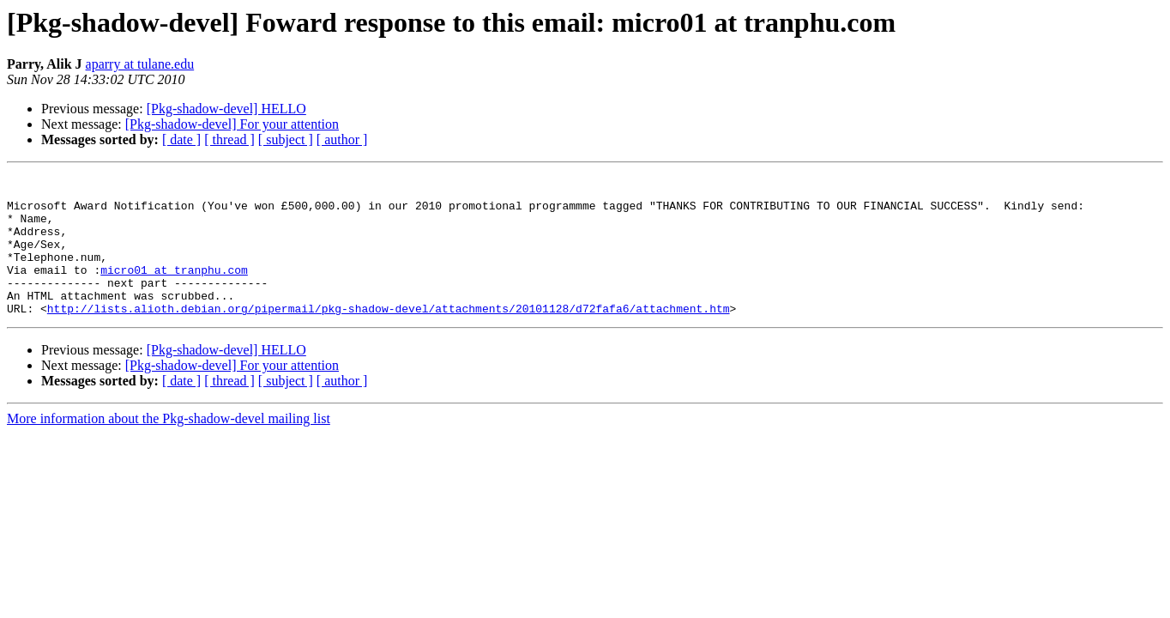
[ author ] (342, 139)
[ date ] (181, 139)
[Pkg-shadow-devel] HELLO (226, 108)
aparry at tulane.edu (140, 64)
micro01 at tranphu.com (174, 290)
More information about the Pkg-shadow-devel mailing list (168, 446)
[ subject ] (285, 139)
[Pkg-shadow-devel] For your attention (232, 124)
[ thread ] (229, 139)
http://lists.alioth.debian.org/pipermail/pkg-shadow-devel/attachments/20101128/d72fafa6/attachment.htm (388, 336)
